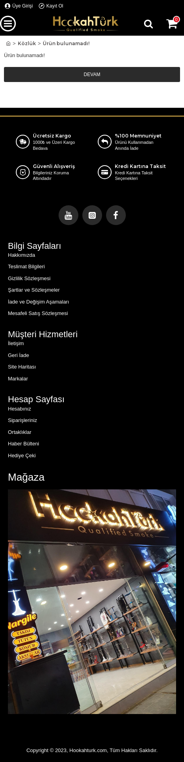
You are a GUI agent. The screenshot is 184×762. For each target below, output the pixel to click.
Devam (92, 74)
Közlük (27, 43)
